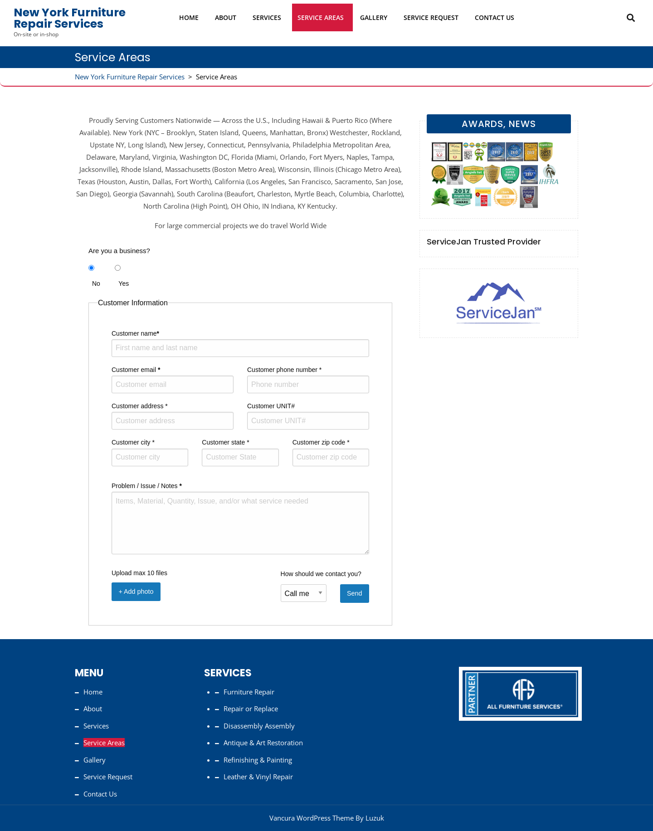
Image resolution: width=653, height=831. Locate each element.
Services (267, 17)
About (225, 17)
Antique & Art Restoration (263, 742)
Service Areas (320, 17)
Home (189, 17)
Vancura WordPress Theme (311, 817)
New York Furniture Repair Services (70, 18)
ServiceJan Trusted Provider (484, 241)
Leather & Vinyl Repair (258, 776)
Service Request (431, 17)
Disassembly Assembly (259, 725)
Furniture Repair (249, 691)
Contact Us (494, 17)
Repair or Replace (251, 708)
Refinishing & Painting (258, 759)
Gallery (373, 17)
